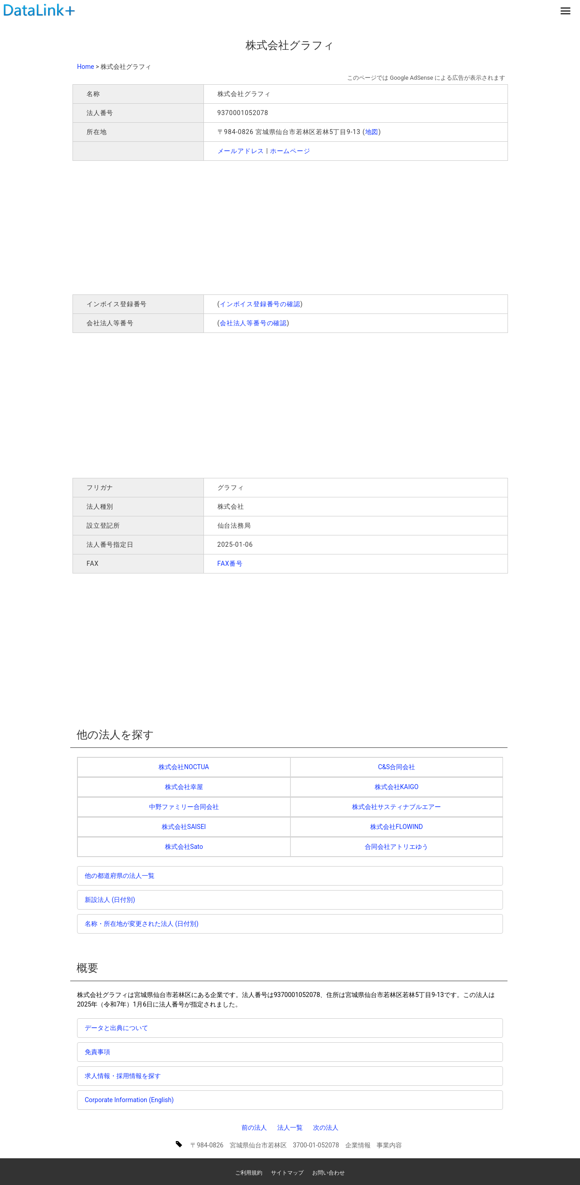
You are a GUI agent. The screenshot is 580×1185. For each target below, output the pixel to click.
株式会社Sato (184, 846)
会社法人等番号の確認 (253, 323)
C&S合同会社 (396, 767)
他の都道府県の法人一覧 (120, 875)
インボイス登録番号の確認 (260, 304)
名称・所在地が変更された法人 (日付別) (141, 923)
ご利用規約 (248, 1173)
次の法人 (325, 1127)
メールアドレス (241, 150)
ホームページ (290, 150)
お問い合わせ (328, 1173)
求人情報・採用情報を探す (123, 1075)
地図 (372, 131)
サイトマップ (287, 1173)
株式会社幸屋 (184, 786)
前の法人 (254, 1127)
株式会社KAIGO (397, 786)
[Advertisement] (203, 226)
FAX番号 (230, 563)
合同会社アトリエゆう (396, 846)
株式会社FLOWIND (396, 826)
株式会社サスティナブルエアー (396, 806)
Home (85, 66)
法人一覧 (290, 1127)
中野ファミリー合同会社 (184, 806)
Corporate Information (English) (129, 1099)
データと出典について (116, 1027)
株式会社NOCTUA (184, 767)
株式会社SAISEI (184, 826)
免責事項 (97, 1051)
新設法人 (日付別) (110, 899)
